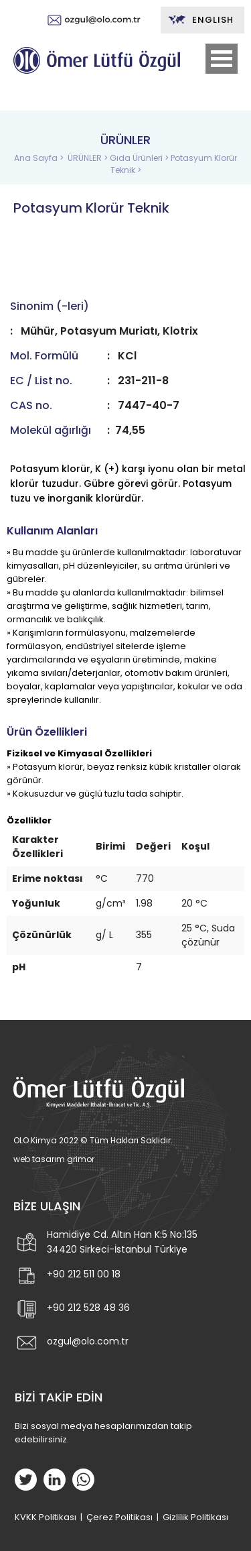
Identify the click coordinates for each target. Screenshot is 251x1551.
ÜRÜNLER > (89, 158)
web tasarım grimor (53, 1159)
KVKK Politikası (45, 1517)
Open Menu (221, 59)
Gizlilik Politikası (195, 1517)
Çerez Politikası (119, 1517)
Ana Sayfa (37, 158)
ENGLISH (200, 20)
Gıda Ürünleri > (140, 158)
